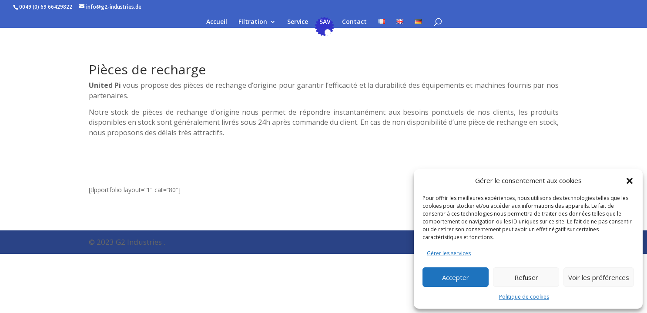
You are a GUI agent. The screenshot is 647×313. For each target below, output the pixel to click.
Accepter (455, 277)
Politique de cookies (524, 296)
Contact (354, 22)
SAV (325, 22)
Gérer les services (449, 253)
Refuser (526, 277)
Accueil (216, 22)
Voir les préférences (598, 277)
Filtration (252, 22)
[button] (629, 180)
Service (297, 22)
